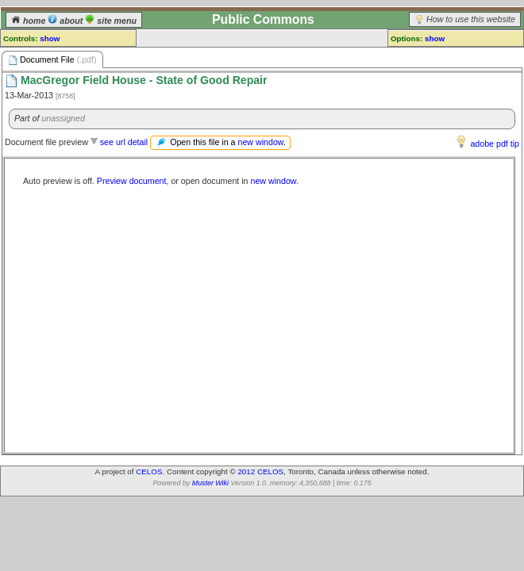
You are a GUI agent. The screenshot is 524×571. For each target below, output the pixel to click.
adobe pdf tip (494, 143)
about (66, 20)
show (50, 38)
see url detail (124, 142)
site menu (111, 20)
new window (260, 142)
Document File (52, 60)
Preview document (132, 181)
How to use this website (470, 19)
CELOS (149, 471)
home (29, 20)
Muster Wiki (210, 483)
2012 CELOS (260, 471)
